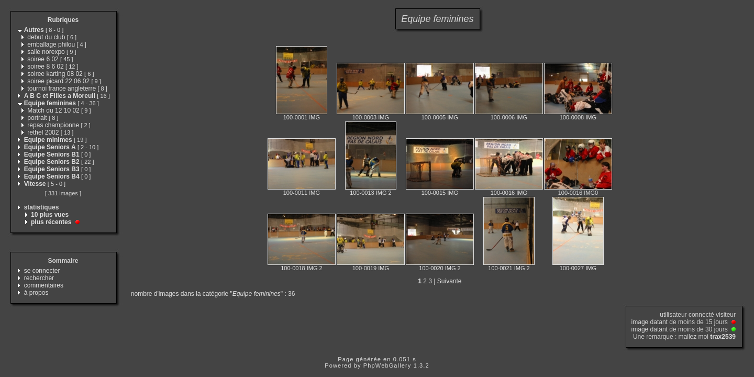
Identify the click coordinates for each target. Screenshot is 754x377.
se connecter (42, 270)
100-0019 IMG (370, 268)
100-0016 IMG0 (578, 193)
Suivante (449, 281)
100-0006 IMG (509, 117)
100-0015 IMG (440, 193)
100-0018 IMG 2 (302, 268)
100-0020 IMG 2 (440, 268)
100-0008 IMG (578, 117)
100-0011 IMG (301, 193)
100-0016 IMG (509, 193)
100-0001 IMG (301, 117)
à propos (36, 292)
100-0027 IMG (578, 268)
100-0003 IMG (370, 117)
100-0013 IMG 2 (371, 193)
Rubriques (63, 20)
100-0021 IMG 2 (509, 268)
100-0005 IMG (440, 117)
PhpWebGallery (387, 365)
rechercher (39, 278)
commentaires (43, 285)
